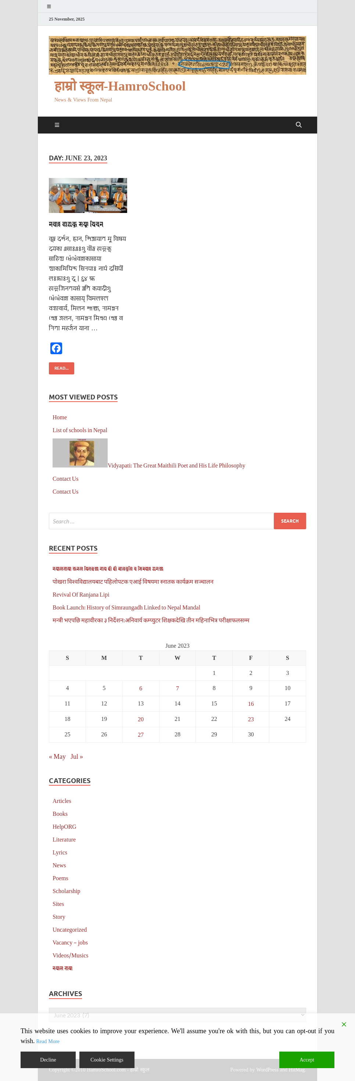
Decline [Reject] (48, 1060)
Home (60, 416)
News (59, 864)
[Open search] (298, 125)
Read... (59, 366)
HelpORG (64, 826)
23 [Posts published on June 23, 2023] (251, 718)
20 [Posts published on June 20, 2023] (141, 718)
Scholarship (66, 890)
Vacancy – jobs (70, 942)
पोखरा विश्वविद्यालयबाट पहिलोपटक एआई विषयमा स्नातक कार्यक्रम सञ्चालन (133, 581)
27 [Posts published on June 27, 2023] (141, 734)
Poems (60, 877)
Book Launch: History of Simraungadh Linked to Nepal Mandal (126, 607)
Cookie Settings (106, 1060)
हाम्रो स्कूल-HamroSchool (120, 86)
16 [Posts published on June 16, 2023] (251, 703)
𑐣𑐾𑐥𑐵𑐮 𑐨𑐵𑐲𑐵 (62, 967)
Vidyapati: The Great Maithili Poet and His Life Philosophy (176, 465)
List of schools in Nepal (80, 429)
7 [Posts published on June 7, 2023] (177, 687)
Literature (64, 839)
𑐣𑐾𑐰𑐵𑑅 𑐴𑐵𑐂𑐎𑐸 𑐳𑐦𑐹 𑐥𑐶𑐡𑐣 (76, 223)
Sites (58, 903)
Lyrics (60, 852)
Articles (62, 800)
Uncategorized (70, 929)
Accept (307, 1060)
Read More (48, 1041)
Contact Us (66, 478)
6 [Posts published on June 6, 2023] (140, 687)
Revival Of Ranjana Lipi (81, 594)
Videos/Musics (71, 955)
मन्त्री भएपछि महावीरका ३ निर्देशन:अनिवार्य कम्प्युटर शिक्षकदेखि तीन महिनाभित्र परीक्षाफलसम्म (151, 619)
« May (57, 756)
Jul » (77, 756)
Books (60, 813)
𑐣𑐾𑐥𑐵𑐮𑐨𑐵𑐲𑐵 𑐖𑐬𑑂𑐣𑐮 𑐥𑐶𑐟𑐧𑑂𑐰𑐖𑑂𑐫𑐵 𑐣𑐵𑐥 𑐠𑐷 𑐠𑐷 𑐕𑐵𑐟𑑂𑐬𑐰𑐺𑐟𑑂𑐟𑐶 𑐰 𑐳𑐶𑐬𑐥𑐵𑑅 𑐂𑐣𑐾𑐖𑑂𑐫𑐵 (108, 568)
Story (59, 916)
